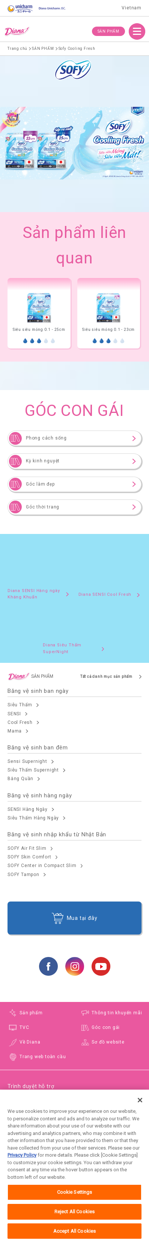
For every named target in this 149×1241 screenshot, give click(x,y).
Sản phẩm (31, 1012)
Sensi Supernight (27, 761)
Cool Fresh (20, 722)
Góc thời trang (42, 507)
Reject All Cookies (74, 1220)
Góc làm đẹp (40, 484)
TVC (24, 1027)
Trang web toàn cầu (43, 1056)
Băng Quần (20, 778)
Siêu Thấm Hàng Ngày (33, 818)
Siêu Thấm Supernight (33, 770)
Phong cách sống (46, 438)
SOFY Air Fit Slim (27, 848)
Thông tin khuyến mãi (117, 1012)
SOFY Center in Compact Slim (42, 865)
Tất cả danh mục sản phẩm (106, 676)
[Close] (140, 1108)
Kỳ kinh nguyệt (43, 461)
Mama (15, 731)
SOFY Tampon (23, 874)
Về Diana (30, 1042)
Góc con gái (106, 1027)
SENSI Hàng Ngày (28, 809)
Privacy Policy (22, 1163)
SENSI (14, 713)
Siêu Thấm (20, 704)
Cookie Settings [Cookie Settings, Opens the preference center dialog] (74, 1200)
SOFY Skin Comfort (29, 857)
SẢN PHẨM (108, 31)
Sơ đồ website (108, 1042)
